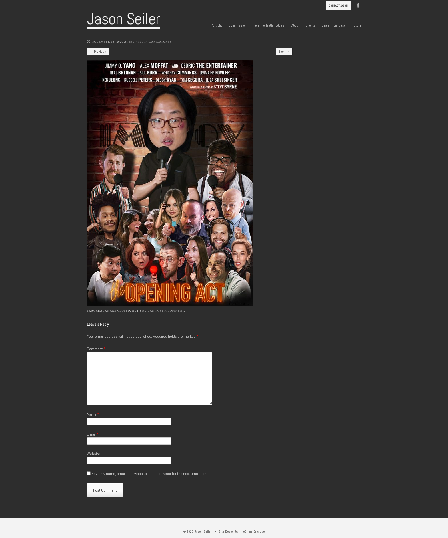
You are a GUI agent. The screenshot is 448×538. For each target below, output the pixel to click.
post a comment (169, 310)
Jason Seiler (123, 19)
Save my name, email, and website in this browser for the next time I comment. (154, 473)
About (295, 25)
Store (357, 25)
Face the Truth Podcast (269, 25)
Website (93, 453)
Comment (96, 348)
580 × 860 (136, 41)
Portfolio (217, 25)
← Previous (98, 52)
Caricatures (160, 41)
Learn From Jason (334, 25)
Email (93, 434)
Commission (238, 25)
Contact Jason (338, 5)
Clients (310, 25)
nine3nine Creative (252, 531)
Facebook (358, 5)
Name (93, 414)
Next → (284, 52)
